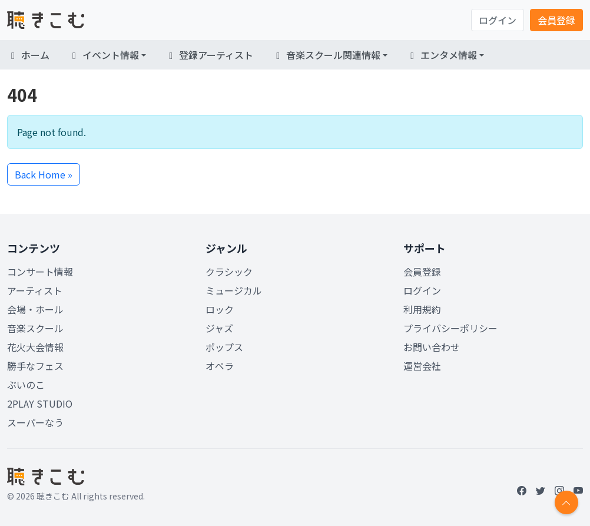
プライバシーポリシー (450, 328)
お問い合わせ (431, 347)
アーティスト (34, 290)
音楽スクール (35, 328)
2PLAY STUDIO (39, 403)
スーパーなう (35, 422)
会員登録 (556, 20)
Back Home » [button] (43, 174)
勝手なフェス (35, 366)
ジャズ (219, 328)
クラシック (229, 271)
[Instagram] (559, 490)
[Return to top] (566, 502)
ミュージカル (233, 290)
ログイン (497, 20)
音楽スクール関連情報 (326, 55)
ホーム (28, 55)
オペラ (219, 366)
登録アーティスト (209, 55)
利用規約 (422, 309)
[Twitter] (540, 490)
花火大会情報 (35, 347)
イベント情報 (103, 55)
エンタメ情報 (441, 55)
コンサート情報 (40, 271)
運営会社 (422, 366)
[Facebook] (521, 490)
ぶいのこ (26, 385)
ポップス (224, 347)
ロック (219, 309)
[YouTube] (578, 490)
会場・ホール (35, 309)
